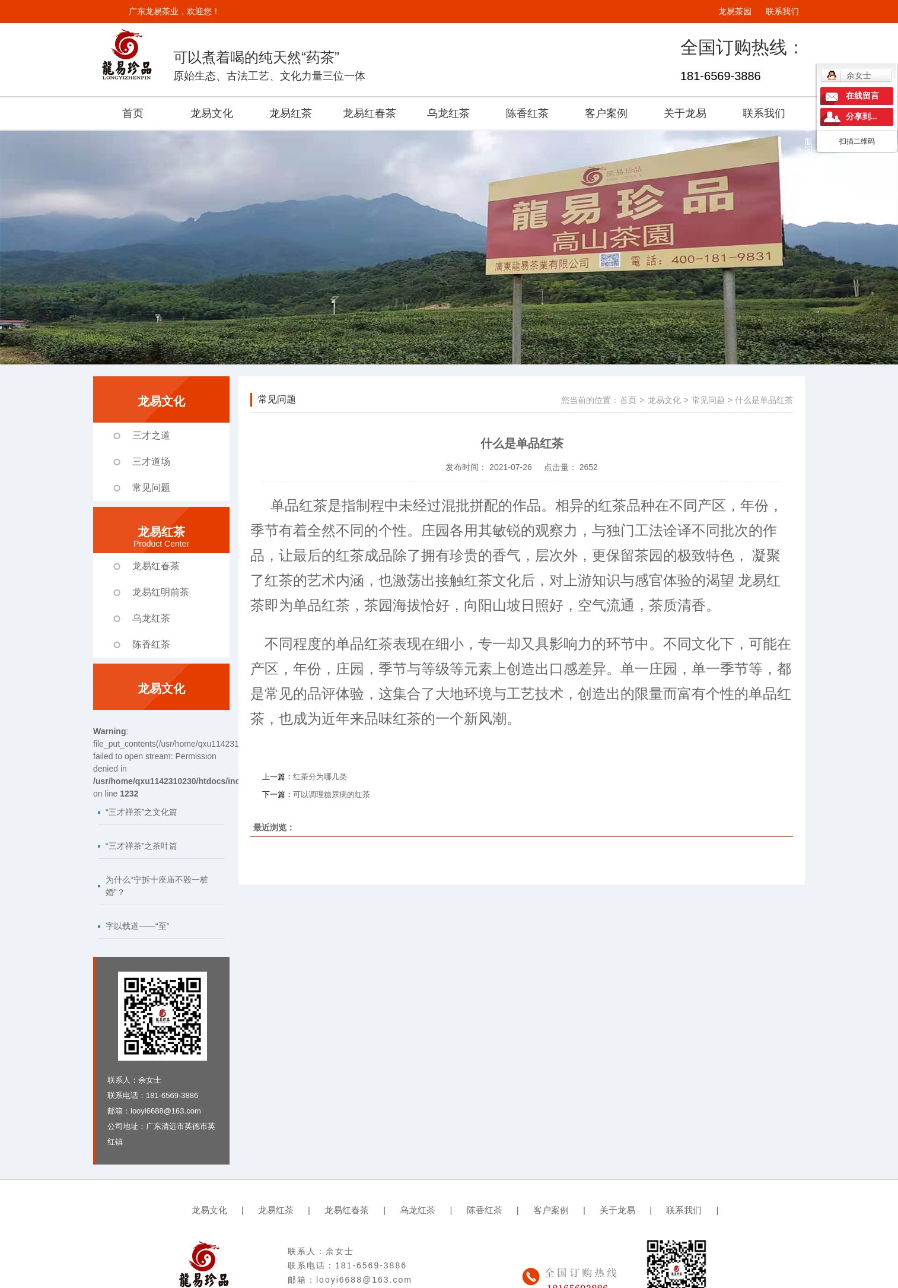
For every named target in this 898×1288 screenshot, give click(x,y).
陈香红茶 (527, 113)
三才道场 (151, 461)
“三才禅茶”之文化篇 (141, 812)
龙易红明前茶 (160, 592)
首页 (133, 113)
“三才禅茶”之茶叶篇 (141, 846)
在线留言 (862, 95)
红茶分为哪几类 (320, 776)
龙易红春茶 (369, 113)
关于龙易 (685, 113)
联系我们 (782, 11)
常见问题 (151, 488)
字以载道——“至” (137, 926)
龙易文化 (211, 113)
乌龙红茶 (448, 113)
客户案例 (606, 113)
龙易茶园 (734, 11)
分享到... (861, 116)
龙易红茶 (290, 113)
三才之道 (151, 435)
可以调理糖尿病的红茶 (331, 794)
